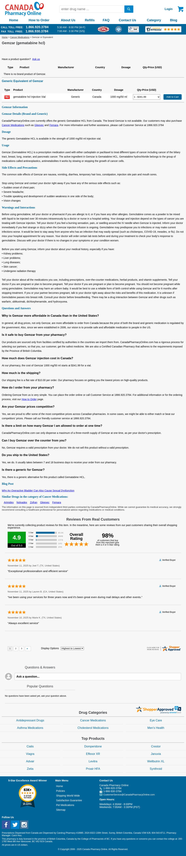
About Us (68, 20)
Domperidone (93, 746)
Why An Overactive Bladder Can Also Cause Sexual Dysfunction (38, 490)
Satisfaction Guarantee (69, 800)
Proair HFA (93, 768)
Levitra (93, 761)
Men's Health (155, 727)
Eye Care (156, 720)
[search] (129, 9)
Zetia (30, 768)
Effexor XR (93, 753)
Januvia (156, 753)
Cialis (30, 746)
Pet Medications (65, 805)
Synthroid (156, 768)
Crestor (156, 746)
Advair (30, 761)
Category (154, 20)
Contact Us (127, 20)
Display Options (50, 648)
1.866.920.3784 (37, 27)
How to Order (39, 20)
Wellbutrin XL (156, 761)
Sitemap (60, 809)
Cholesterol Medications (93, 727)
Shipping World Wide (68, 795)
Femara (53, 125)
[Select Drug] (146, 97)
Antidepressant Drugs (30, 720)
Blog (173, 20)
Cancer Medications (19, 37)
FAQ (106, 20)
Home (13, 20)
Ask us (36, 59)
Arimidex (9, 502)
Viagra (30, 753)
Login (169, 9)
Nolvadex (22, 502)
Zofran (33, 502)
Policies (60, 790)
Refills (90, 20)
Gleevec (39, 125)
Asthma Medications (30, 727)
